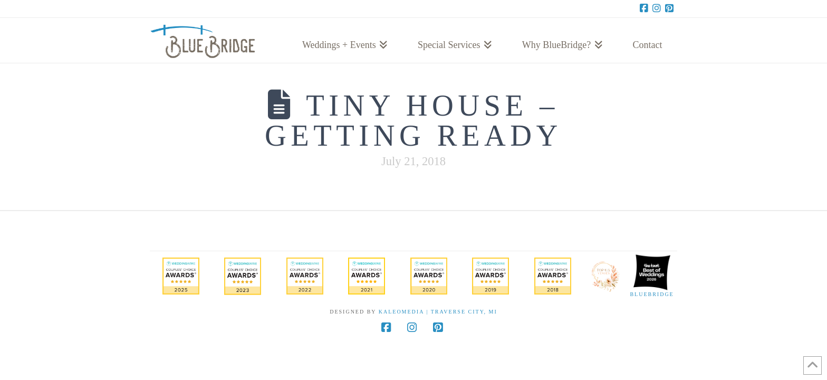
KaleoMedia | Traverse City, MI (438, 312)
